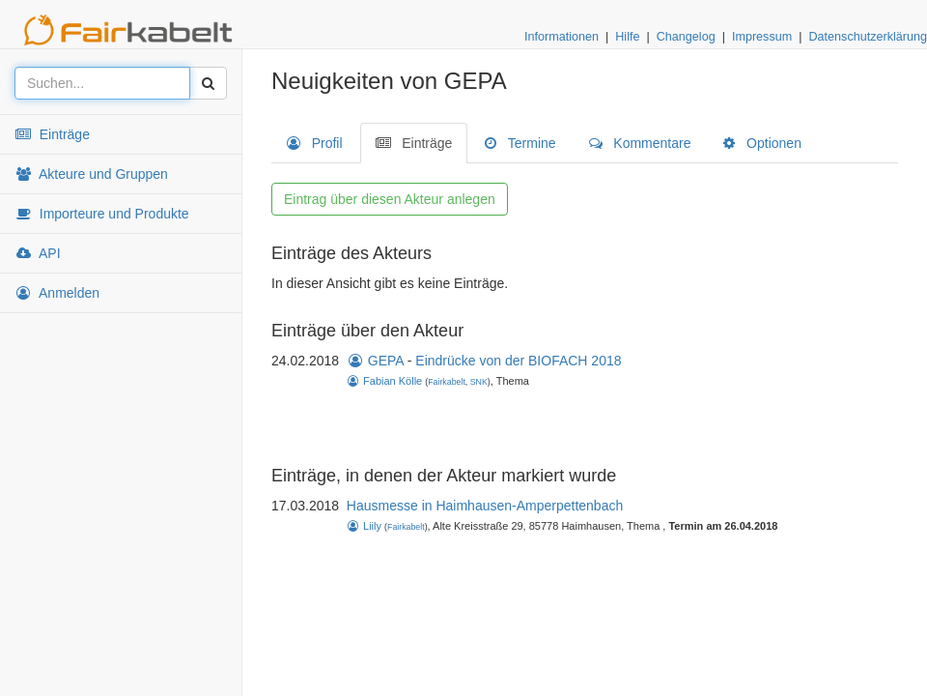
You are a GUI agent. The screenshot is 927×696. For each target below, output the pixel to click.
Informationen (561, 37)
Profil (315, 143)
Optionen (762, 143)
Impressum (762, 37)
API (37, 253)
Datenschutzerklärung (867, 37)
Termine (520, 143)
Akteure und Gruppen (91, 174)
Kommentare (640, 143)
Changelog (686, 37)
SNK (479, 382)
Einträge (52, 134)
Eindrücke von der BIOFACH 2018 (518, 360)
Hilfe (627, 37)
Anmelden (56, 293)
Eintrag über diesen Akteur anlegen (389, 199)
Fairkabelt (446, 382)
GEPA (375, 360)
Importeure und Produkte (101, 213)
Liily (364, 526)
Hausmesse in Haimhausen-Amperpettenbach (485, 505)
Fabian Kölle (384, 381)
